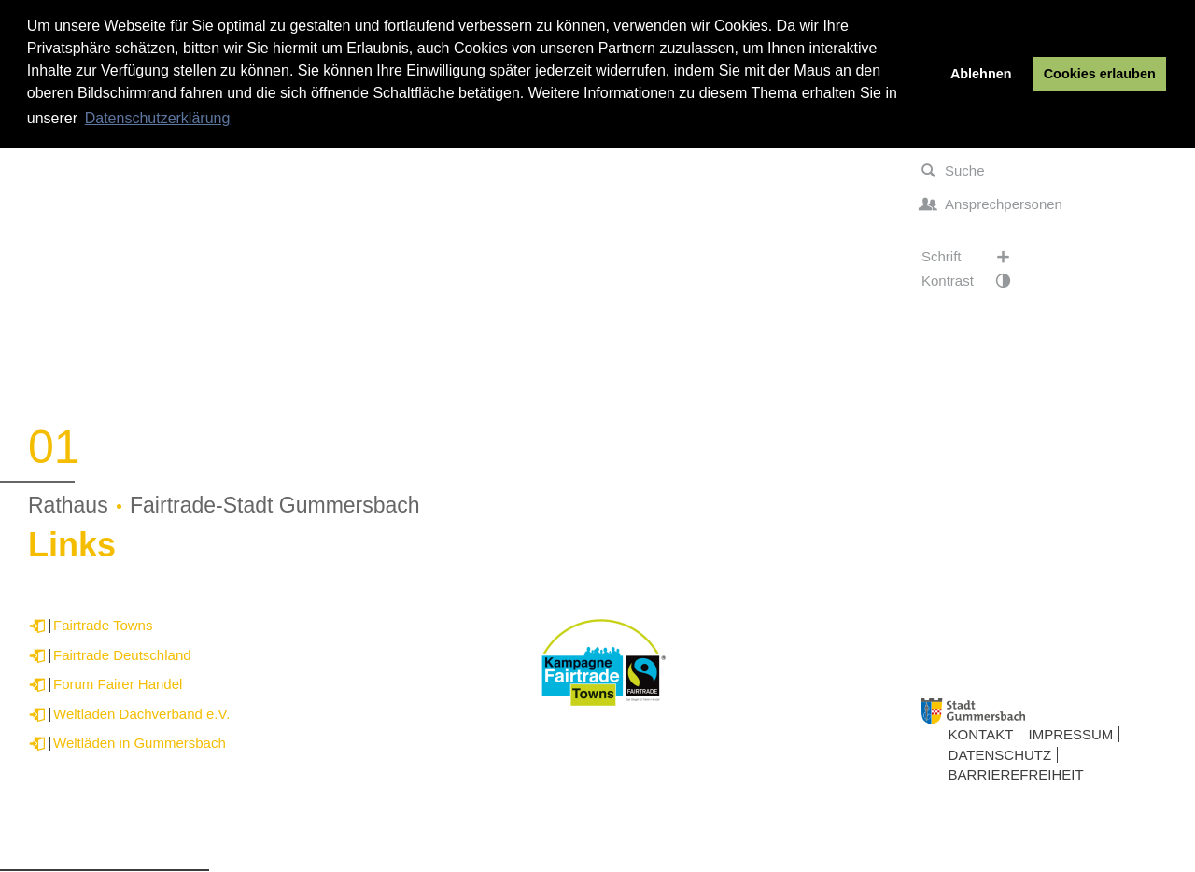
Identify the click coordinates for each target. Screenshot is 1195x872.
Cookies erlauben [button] (1100, 73)
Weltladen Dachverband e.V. (141, 714)
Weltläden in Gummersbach (139, 743)
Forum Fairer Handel (117, 684)
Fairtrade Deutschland (122, 655)
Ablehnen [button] (981, 73)
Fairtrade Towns (102, 625)
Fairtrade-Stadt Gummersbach (275, 505)
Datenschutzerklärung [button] (158, 118)
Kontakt (981, 734)
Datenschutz (1000, 755)
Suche (953, 170)
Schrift (975, 256)
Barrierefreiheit (1016, 774)
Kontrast (975, 281)
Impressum (1071, 734)
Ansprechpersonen (991, 204)
